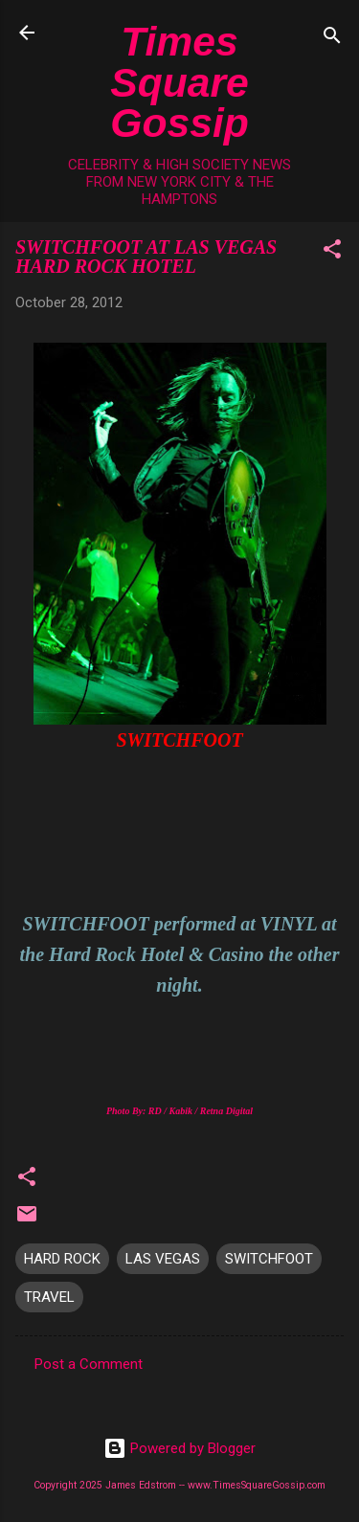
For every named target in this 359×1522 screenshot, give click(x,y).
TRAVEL (49, 1297)
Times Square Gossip (179, 81)
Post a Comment (88, 1364)
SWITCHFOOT (269, 1258)
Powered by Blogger (179, 1448)
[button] (332, 252)
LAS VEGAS (162, 1258)
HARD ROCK (62, 1258)
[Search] (332, 39)
